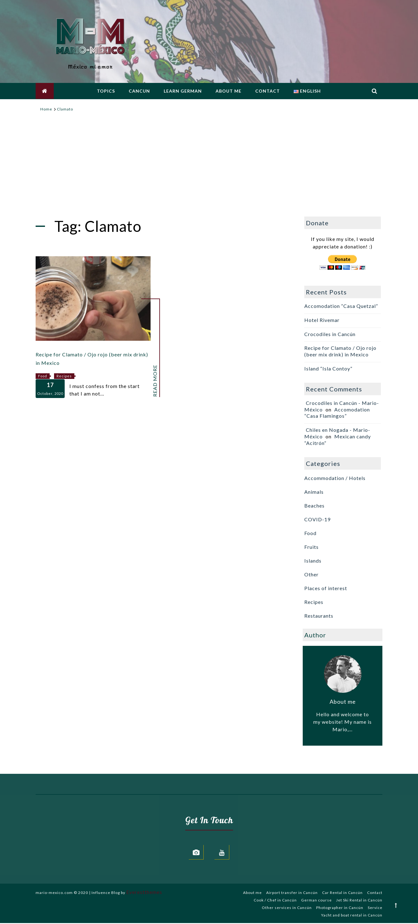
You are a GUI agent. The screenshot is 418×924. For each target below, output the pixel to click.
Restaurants (318, 616)
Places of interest (325, 588)
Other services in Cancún (287, 908)
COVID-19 (317, 519)
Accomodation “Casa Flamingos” (337, 412)
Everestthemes (144, 893)
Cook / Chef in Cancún (275, 901)
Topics (106, 91)
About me (228, 91)
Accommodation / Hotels (335, 478)
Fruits (311, 547)
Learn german (183, 91)
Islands (312, 561)
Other (311, 574)
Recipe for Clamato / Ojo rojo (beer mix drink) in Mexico (340, 351)
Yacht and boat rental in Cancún (351, 916)
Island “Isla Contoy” (328, 368)
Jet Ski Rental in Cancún (359, 901)
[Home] (46, 109)
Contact (267, 91)
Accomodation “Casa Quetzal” (341, 306)
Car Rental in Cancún (342, 893)
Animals (314, 492)
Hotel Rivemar (322, 320)
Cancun (139, 91)
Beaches (314, 505)
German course (316, 901)
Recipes (64, 376)
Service (375, 908)
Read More (154, 381)
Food (42, 376)
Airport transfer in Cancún (292, 893)
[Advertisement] (209, 168)
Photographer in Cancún (339, 908)
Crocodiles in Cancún (330, 334)
